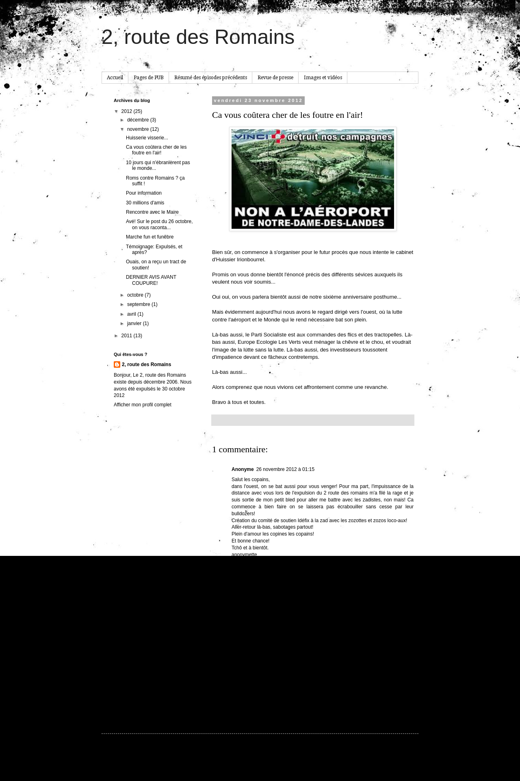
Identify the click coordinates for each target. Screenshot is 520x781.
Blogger (325, 761)
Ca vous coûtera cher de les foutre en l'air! (156, 150)
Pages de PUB (149, 77)
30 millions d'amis (145, 203)
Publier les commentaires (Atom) (278, 703)
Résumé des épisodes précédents (210, 77)
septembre (139, 304)
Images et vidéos (323, 77)
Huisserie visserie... (147, 138)
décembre (138, 120)
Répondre (242, 564)
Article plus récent (233, 691)
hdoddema (279, 761)
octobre (136, 295)
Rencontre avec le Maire (152, 212)
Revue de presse (275, 77)
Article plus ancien (392, 691)
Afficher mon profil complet (142, 405)
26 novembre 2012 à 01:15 (285, 469)
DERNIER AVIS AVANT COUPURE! (151, 280)
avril (132, 314)
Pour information (144, 193)
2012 (127, 111)
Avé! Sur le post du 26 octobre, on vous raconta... (159, 224)
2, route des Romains (198, 37)
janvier (135, 323)
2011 (127, 335)
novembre (138, 129)
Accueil (115, 77)
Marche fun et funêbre (149, 237)
